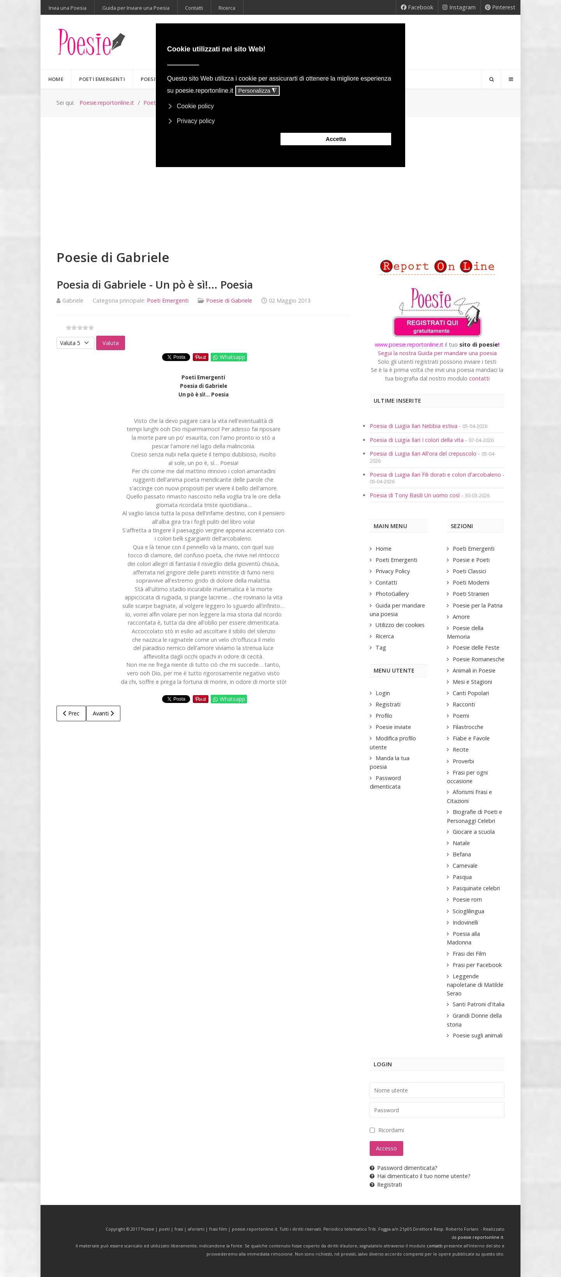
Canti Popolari (471, 693)
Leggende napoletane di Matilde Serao (475, 984)
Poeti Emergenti (168, 300)
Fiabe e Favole (471, 738)
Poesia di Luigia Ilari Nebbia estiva (414, 426)
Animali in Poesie (474, 670)
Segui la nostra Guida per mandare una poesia (437, 353)
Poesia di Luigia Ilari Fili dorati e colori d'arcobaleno (436, 474)
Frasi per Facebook (477, 965)
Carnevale (465, 865)
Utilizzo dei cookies (400, 625)
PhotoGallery (392, 593)
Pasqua (462, 877)
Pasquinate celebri (476, 888)
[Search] (491, 79)
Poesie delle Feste (476, 647)
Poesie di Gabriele (229, 300)
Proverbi (463, 761)
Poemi (461, 715)
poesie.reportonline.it (480, 1237)
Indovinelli (465, 922)
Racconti (464, 704)
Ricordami (391, 1130)
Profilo (384, 715)
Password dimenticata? (404, 1167)
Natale (461, 843)
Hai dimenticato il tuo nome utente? (420, 1176)
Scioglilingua (468, 911)
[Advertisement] (280, 175)
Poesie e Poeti (471, 560)
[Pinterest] (500, 7)
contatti (479, 378)
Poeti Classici (469, 571)
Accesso (386, 1148)
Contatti (386, 582)
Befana (462, 854)
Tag (381, 647)
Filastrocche (468, 727)
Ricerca (385, 636)
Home (384, 548)
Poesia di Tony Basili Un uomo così (415, 495)
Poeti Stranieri (471, 593)
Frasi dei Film (469, 953)
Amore (461, 616)
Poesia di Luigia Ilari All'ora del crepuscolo (424, 453)
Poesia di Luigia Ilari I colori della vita (417, 440)
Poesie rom (467, 899)
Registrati (388, 704)
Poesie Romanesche (479, 659)
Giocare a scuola (474, 831)
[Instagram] (459, 7)
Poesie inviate (393, 727)
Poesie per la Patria (478, 605)
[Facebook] (417, 7)
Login (383, 693)
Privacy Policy (393, 571)
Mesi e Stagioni (472, 681)
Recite (461, 749)
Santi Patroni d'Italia (479, 1004)
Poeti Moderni (471, 582)
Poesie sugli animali (478, 1035)
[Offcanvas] (510, 79)
